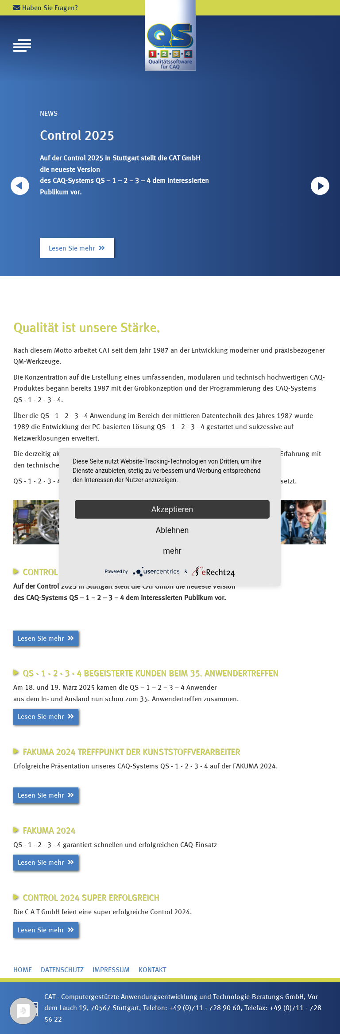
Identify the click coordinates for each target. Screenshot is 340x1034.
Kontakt (152, 970)
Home (22, 970)
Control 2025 (77, 135)
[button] (320, 186)
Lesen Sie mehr (77, 248)
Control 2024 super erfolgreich (91, 897)
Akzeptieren (172, 509)
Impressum (111, 970)
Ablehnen (172, 530)
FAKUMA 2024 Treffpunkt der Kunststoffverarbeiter (131, 751)
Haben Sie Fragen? (45, 8)
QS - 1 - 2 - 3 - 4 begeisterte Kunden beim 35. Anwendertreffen (150, 673)
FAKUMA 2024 (49, 830)
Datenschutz (62, 970)
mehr (172, 550)
